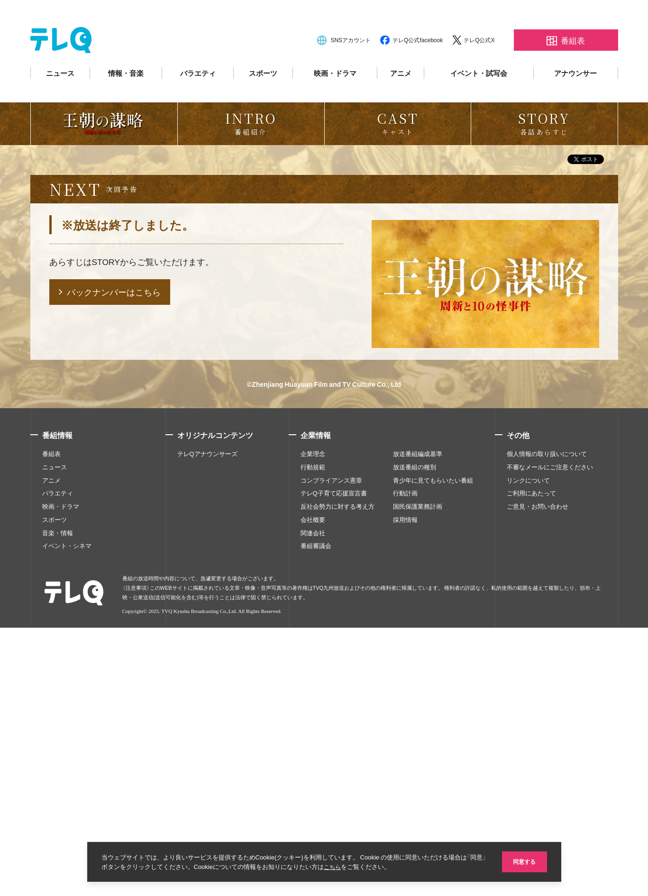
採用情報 (405, 787)
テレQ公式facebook (417, 67)
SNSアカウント (350, 67)
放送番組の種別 (414, 735)
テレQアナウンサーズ (207, 721)
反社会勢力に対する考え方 (337, 774)
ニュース (60, 100)
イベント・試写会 (478, 100)
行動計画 (405, 761)
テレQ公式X (479, 67)
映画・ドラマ (335, 100)
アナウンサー (575, 100)
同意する (523, 861)
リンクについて (528, 748)
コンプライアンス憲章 (331, 748)
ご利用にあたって (531, 761)
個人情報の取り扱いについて (547, 721)
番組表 (51, 721)
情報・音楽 (126, 100)
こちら (342, 866)
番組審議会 (316, 814)
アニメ (400, 100)
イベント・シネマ (66, 814)
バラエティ (198, 100)
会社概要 (313, 787)
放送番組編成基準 (417, 721)
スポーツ (263, 100)
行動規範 (313, 735)
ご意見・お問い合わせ (537, 774)
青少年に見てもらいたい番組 (433, 748)
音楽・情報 (57, 800)
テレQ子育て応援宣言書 (334, 761)
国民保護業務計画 (417, 774)
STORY (106, 529)
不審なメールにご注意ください (550, 735)
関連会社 (313, 800)
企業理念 (313, 721)
